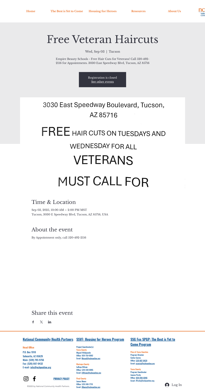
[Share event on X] (41, 322)
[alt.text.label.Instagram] (26, 378)
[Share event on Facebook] (33, 322)
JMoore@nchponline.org (91, 387)
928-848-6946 (141, 377)
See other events (102, 81)
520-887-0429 (141, 360)
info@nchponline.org (40, 367)
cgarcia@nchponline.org (145, 363)
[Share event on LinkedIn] (49, 322)
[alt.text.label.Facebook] (34, 378)
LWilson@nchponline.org (91, 372)
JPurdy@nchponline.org (145, 380)
